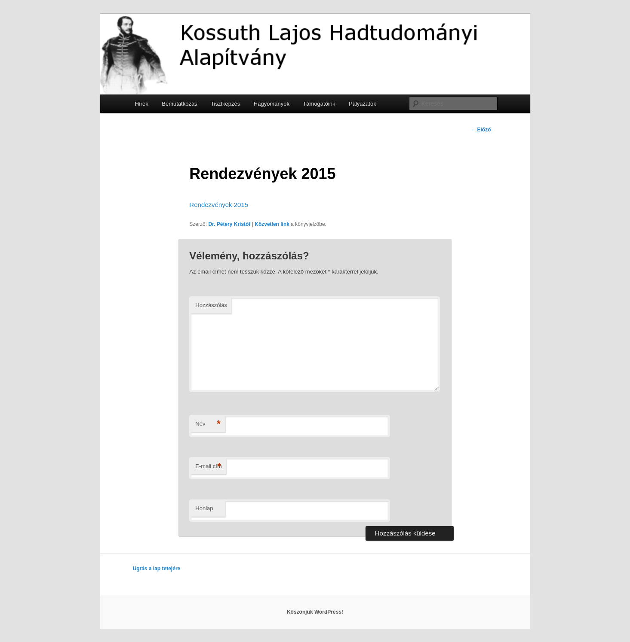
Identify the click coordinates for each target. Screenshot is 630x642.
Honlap (204, 508)
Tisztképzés (225, 103)
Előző (480, 130)
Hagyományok (271, 103)
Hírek (141, 103)
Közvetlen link (272, 224)
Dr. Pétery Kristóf (229, 224)
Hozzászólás (211, 305)
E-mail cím (208, 466)
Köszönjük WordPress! (315, 612)
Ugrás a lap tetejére (157, 569)
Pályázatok (362, 103)
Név (208, 424)
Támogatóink (319, 103)
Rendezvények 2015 (218, 204)
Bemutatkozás (179, 103)
